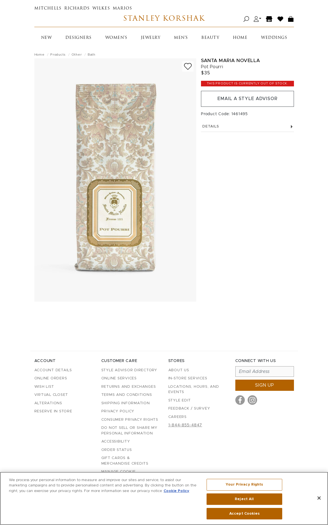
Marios (122, 8)
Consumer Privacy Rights (129, 420)
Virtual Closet (51, 395)
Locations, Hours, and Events (193, 389)
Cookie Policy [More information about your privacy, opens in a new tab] (176, 491)
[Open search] (246, 19)
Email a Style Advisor (247, 99)
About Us (178, 370)
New (46, 38)
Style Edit (179, 400)
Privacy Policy (118, 411)
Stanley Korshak (164, 19)
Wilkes (101, 8)
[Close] (319, 498)
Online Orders (50, 378)
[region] (164, 498)
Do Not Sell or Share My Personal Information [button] (129, 430)
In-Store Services (187, 378)
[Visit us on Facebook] (240, 400)
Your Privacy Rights (244, 484)
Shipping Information (125, 403)
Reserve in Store (53, 411)
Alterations (48, 403)
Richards (77, 8)
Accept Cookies (244, 513)
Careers (177, 417)
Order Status (116, 450)
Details (247, 127)
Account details (53, 370)
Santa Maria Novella (230, 60)
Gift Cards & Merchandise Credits (125, 460)
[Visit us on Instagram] (252, 400)
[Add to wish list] (187, 66)
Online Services (119, 378)
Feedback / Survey (189, 408)
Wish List (44, 387)
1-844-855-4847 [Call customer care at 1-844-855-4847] (185, 425)
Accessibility (115, 441)
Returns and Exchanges (128, 387)
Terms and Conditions (126, 395)
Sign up (264, 385)
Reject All (244, 499)
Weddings (274, 38)
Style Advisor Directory (129, 370)
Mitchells (47, 8)
